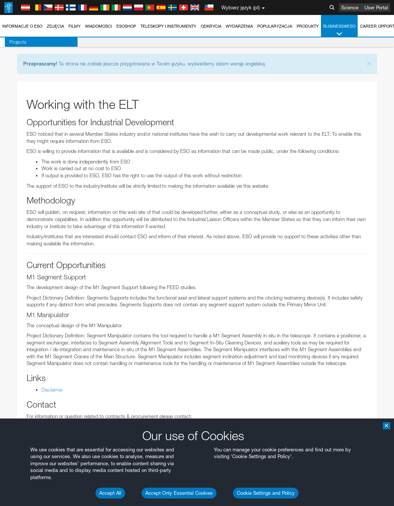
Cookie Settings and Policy (266, 493)
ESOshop (126, 26)
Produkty (308, 26)
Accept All (110, 493)
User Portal (376, 7)
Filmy (75, 26)
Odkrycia (211, 26)
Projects (12, 42)
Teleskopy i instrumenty (168, 26)
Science (349, 7)
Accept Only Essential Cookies (179, 493)
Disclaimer (52, 390)
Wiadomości (98, 26)
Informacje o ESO (22, 26)
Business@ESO (339, 30)
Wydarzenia (239, 26)
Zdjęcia (55, 26)
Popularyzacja (274, 26)
